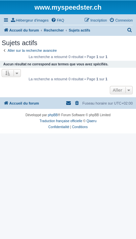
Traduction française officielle (61, 121)
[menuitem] (30, 20)
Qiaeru (91, 121)
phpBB (53, 115)
